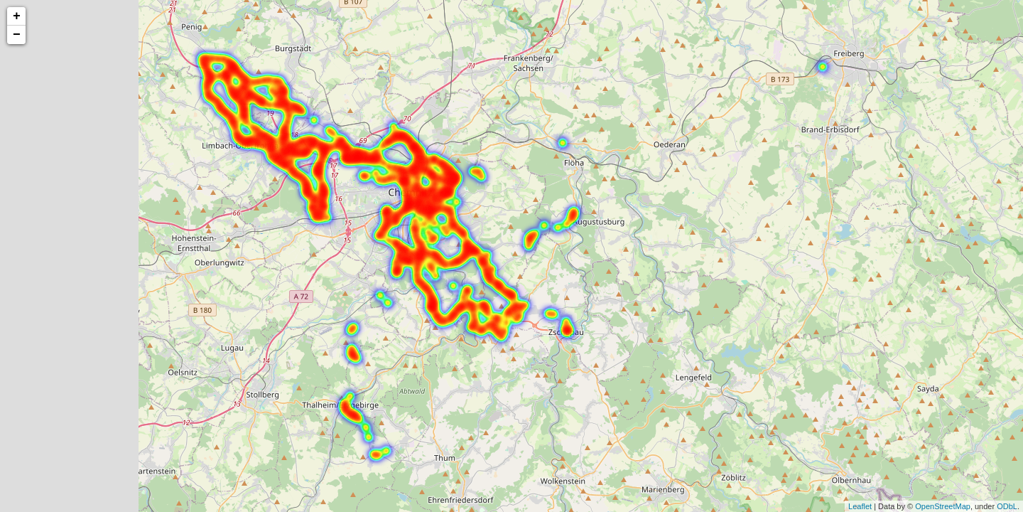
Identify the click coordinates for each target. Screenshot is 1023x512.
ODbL (1007, 506)
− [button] (17, 34)
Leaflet (860, 506)
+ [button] (17, 16)
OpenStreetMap (942, 506)
